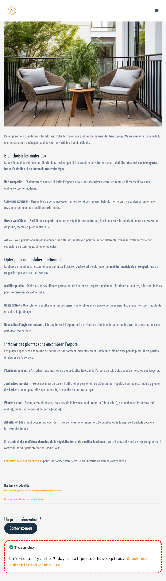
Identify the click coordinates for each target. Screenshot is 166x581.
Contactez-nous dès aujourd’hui (23, 461)
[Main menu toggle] (157, 10)
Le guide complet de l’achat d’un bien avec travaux (24, 499)
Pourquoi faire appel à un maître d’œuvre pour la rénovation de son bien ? (33, 490)
